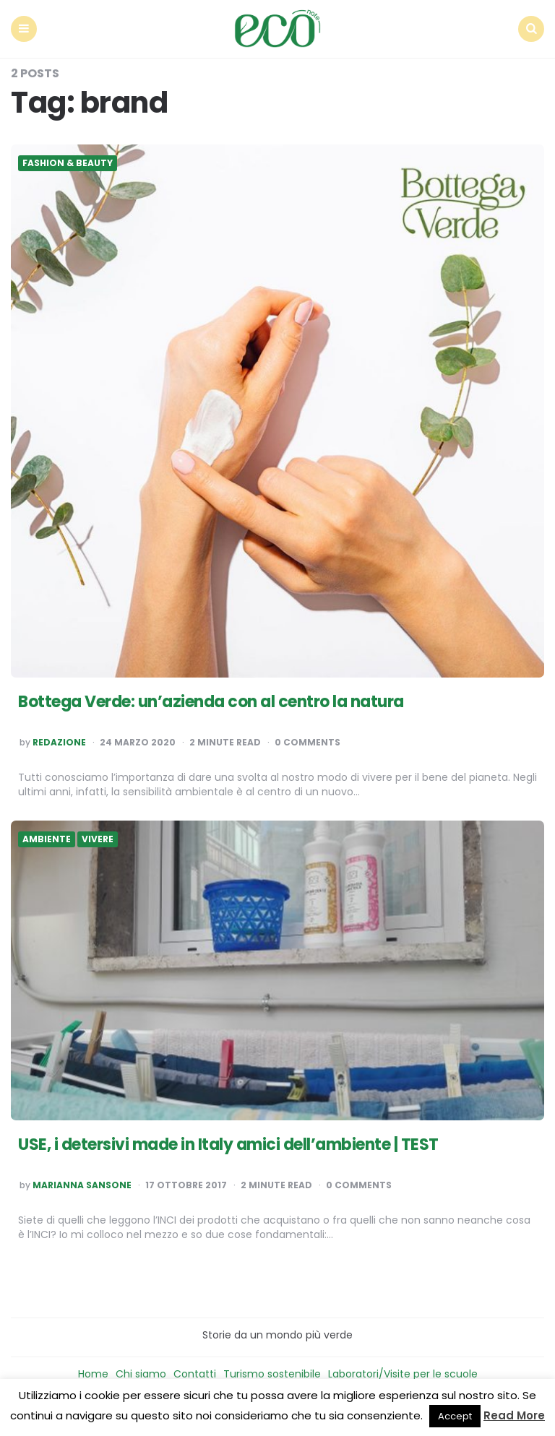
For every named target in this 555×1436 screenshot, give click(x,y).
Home (93, 1374)
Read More (514, 1415)
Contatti (194, 1374)
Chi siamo (141, 1374)
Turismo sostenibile (272, 1374)
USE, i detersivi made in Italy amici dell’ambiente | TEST (228, 1144)
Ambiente (46, 839)
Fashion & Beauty (67, 163)
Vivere (97, 839)
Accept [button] (455, 1416)
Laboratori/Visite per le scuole (403, 1374)
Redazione (59, 743)
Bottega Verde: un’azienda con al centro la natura (211, 702)
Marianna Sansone (82, 1185)
